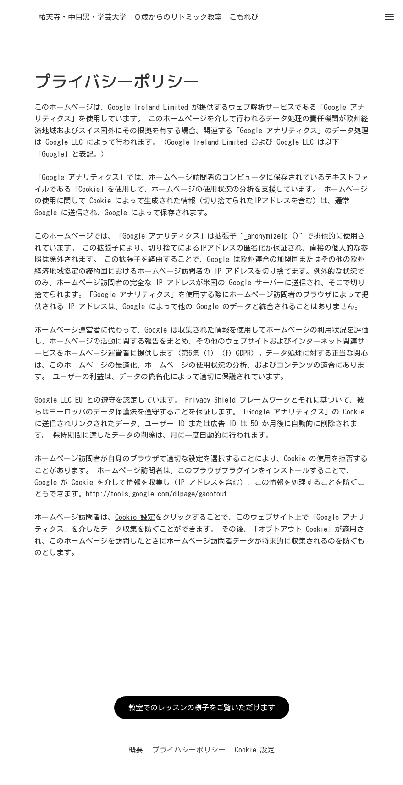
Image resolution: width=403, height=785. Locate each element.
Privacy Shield (210, 399)
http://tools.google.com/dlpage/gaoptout (156, 493)
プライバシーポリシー (189, 749)
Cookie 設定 (135, 517)
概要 (135, 749)
